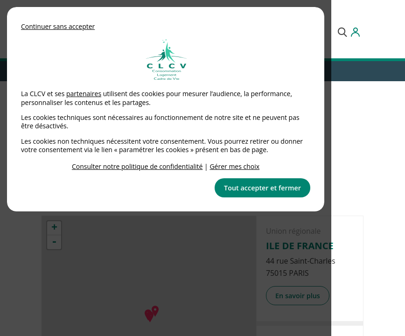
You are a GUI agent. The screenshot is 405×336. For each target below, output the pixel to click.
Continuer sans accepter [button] (58, 26)
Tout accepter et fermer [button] (262, 187)
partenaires (83, 93)
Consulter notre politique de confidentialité (137, 166)
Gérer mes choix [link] (234, 166)
